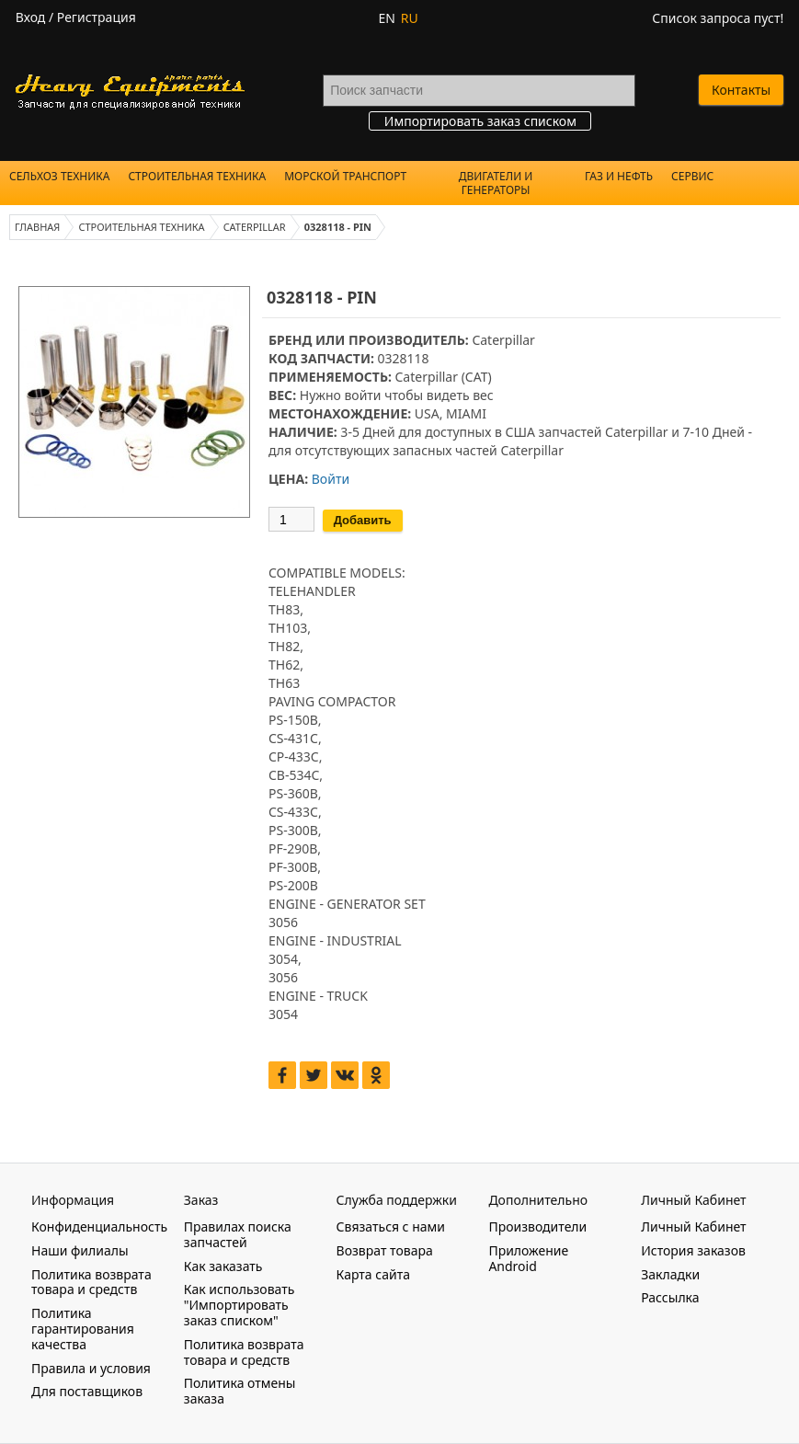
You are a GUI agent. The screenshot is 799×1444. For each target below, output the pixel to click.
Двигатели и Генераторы (496, 183)
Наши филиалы (80, 1250)
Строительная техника (197, 176)
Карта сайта (373, 1274)
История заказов (693, 1250)
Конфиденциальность (99, 1226)
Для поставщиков (87, 1391)
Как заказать (223, 1266)
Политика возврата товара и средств (91, 1282)
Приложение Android (528, 1258)
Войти (330, 478)
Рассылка (670, 1297)
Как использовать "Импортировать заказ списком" (239, 1304)
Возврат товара (385, 1250)
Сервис (692, 176)
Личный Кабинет (693, 1226)
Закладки (670, 1274)
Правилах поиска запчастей (237, 1234)
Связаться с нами (391, 1226)
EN (386, 18)
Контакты (741, 89)
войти (362, 395)
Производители (537, 1226)
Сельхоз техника (59, 176)
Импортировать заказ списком (480, 121)
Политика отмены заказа (240, 1390)
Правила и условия (91, 1368)
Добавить (363, 520)
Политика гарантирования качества (82, 1328)
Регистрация (96, 17)
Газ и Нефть (619, 176)
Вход (31, 17)
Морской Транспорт (345, 176)
